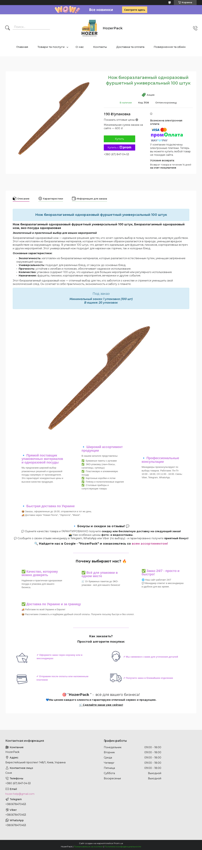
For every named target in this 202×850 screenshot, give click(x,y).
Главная (22, 47)
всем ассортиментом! (150, 543)
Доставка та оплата (130, 47)
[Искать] (7, 28)
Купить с (119, 147)
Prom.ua (118, 843)
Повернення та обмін (170, 47)
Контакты (100, 47)
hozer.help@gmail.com (19, 794)
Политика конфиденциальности (123, 846)
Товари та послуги (51, 47)
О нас (80, 47)
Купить (119, 138)
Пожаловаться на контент (88, 846)
